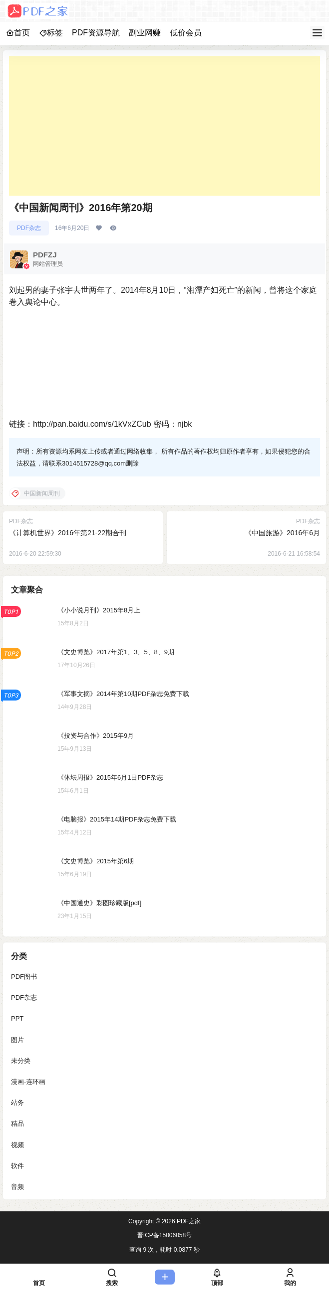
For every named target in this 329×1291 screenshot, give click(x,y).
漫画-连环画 (28, 1081)
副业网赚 (145, 32)
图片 (17, 1039)
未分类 (20, 1060)
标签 (51, 32)
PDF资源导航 (96, 32)
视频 (17, 1144)
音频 (17, 1186)
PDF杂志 (29, 228)
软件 (17, 1165)
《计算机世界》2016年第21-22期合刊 (67, 533)
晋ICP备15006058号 (164, 1235)
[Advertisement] (164, 126)
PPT (17, 1018)
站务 (17, 1102)
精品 (17, 1123)
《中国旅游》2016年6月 (282, 533)
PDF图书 (24, 976)
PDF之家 (188, 1221)
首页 (18, 32)
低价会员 (186, 32)
